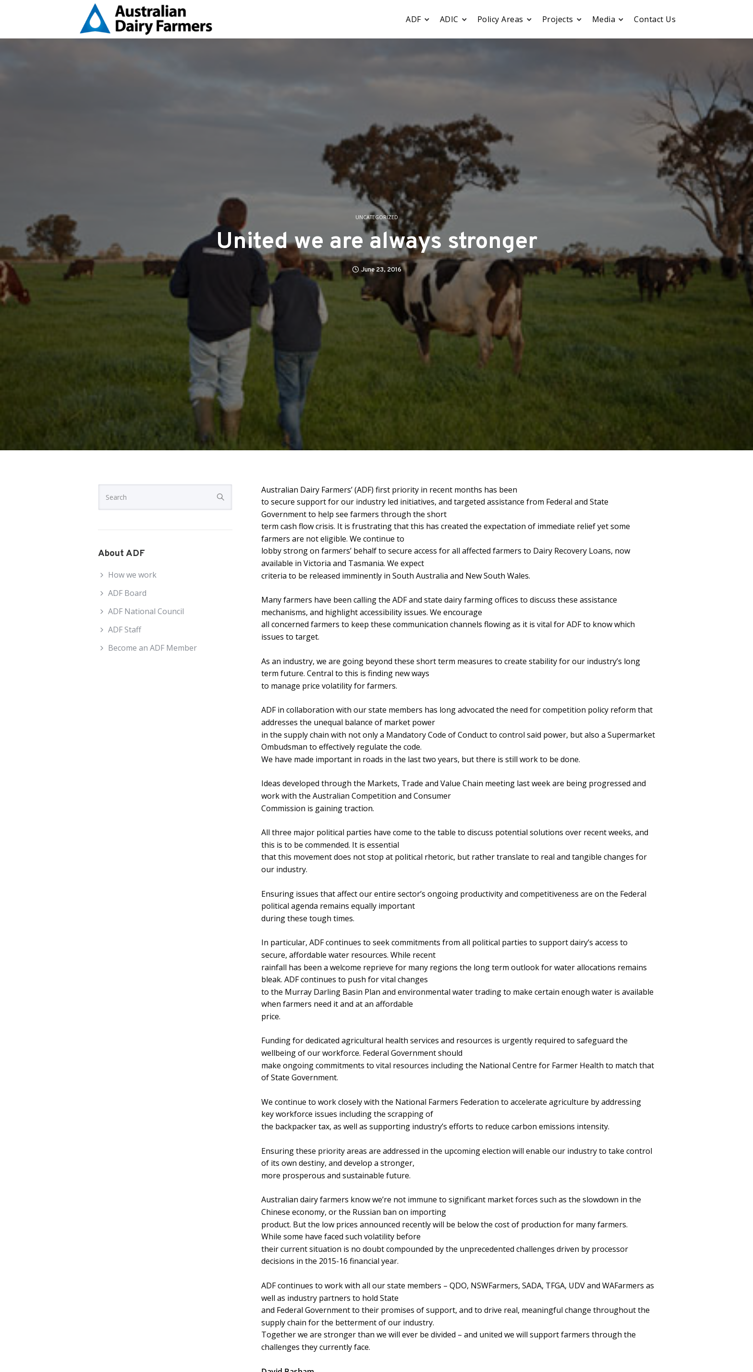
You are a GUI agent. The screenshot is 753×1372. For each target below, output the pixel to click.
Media (604, 19)
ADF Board (127, 593)
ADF (413, 19)
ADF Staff (124, 629)
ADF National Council (146, 611)
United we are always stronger (376, 242)
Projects (557, 19)
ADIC (449, 19)
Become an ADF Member (152, 648)
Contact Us (655, 19)
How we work (132, 574)
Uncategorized (376, 217)
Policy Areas (500, 19)
